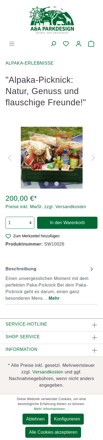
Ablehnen (35, 419)
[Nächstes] (93, 158)
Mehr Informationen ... (51, 409)
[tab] (50, 283)
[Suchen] (53, 43)
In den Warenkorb (67, 222)
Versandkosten (47, 372)
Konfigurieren (67, 419)
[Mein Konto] (78, 43)
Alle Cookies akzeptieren (53, 432)
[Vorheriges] (9, 158)
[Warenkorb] (91, 43)
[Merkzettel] (66, 43)
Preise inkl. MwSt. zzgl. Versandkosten (45, 206)
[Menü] (11, 43)
